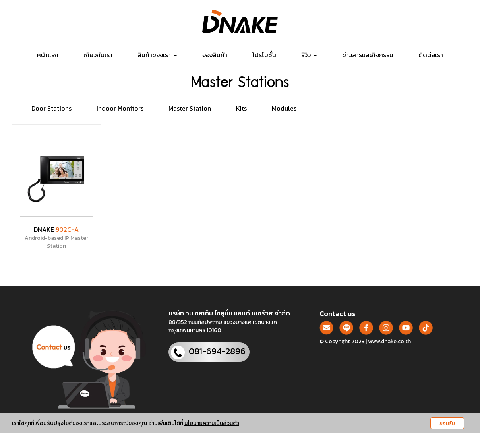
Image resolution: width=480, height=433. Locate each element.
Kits (241, 108)
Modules (284, 108)
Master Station (189, 108)
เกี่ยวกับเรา (97, 55)
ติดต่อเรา (430, 55)
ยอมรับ (447, 423)
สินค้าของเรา (157, 55)
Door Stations (51, 108)
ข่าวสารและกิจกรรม (367, 55)
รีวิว (309, 55)
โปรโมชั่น (264, 55)
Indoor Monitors (120, 108)
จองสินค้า (214, 55)
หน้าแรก (47, 55)
